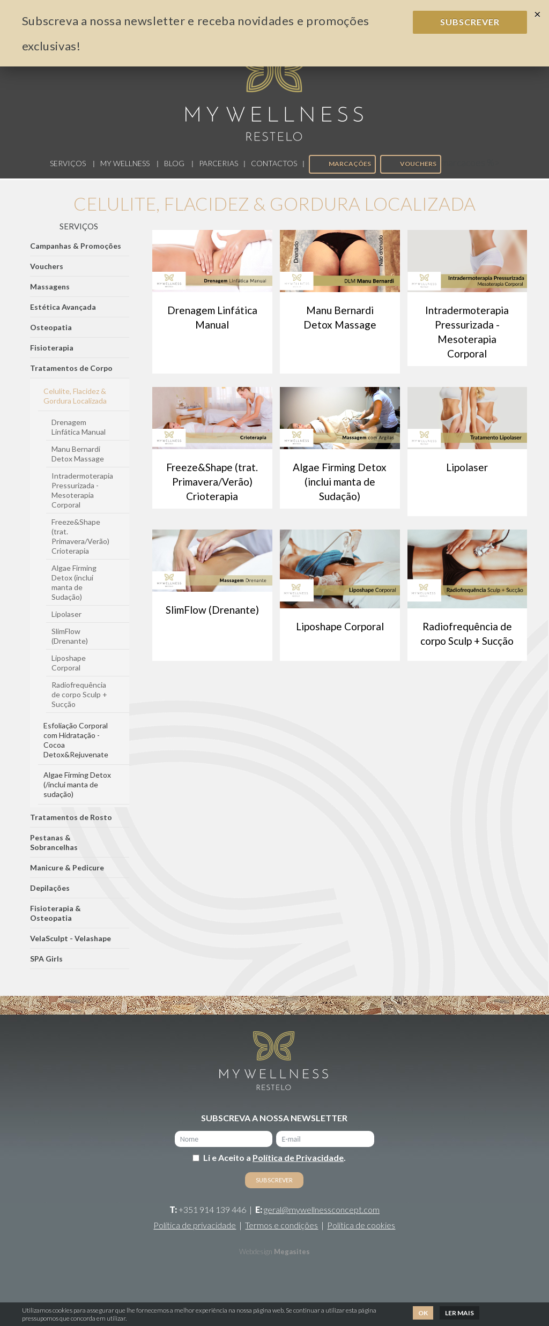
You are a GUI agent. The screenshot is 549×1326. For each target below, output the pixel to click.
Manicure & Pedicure (67, 878)
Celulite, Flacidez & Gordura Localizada (75, 407)
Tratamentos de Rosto (71, 828)
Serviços (68, 173)
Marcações (342, 175)
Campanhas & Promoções (75, 257)
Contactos (274, 173)
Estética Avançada (63, 318)
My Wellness (125, 173)
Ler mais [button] (459, 1313)
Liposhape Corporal (68, 674)
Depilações (50, 899)
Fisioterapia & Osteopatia (55, 924)
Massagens (50, 297)
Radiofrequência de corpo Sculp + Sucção (79, 705)
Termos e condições (281, 1236)
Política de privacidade (194, 1236)
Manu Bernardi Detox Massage (77, 465)
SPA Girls (46, 969)
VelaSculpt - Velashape (70, 949)
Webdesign (255, 1262)
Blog (174, 173)
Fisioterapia (51, 358)
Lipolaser (66, 625)
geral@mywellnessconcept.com (322, 1221)
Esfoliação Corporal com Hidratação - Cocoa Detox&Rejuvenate (75, 751)
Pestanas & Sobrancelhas (54, 853)
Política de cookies (361, 1236)
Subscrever (470, 22)
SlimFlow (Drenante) (69, 647)
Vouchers (410, 175)
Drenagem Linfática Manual (78, 438)
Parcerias (218, 173)
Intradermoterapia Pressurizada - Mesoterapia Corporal (82, 501)
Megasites (292, 1262)
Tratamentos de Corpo (71, 379)
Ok (423, 1313)
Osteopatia (51, 338)
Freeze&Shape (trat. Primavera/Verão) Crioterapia (80, 547)
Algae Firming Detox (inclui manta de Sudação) (74, 594)
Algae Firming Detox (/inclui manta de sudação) (77, 795)
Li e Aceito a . (274, 1169)
